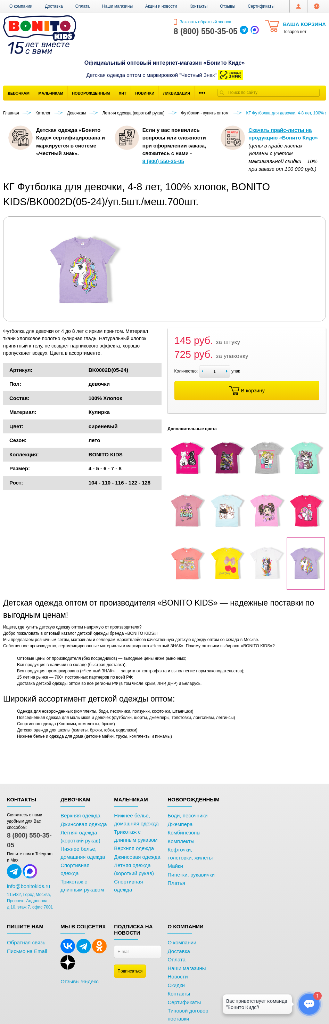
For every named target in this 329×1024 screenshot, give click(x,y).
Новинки (144, 93)
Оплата (82, 6)
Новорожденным (91, 93)
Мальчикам (50, 93)
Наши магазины (117, 6)
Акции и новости (161, 6)
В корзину (247, 390)
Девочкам (19, 93)
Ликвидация (176, 93)
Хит (122, 93)
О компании (20, 6)
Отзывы (227, 6)
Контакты (198, 6)
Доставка (54, 6)
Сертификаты (261, 6)
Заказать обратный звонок (202, 21)
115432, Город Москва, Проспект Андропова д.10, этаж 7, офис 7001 (30, 901)
